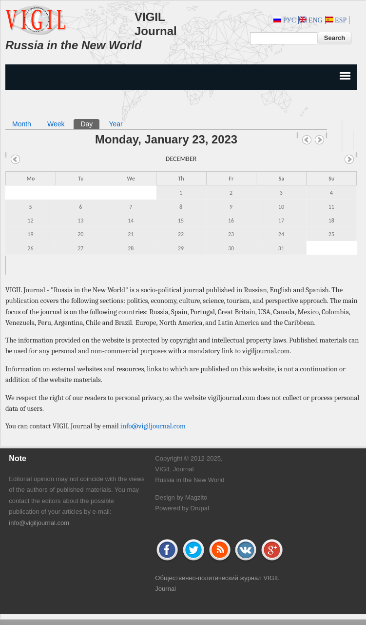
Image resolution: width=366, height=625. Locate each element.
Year (115, 124)
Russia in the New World (73, 45)
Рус (284, 20)
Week (56, 124)
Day (89, 123)
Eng (310, 20)
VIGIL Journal (156, 24)
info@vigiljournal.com (153, 426)
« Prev (307, 140)
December (181, 159)
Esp (336, 20)
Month (21, 124)
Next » (320, 140)
